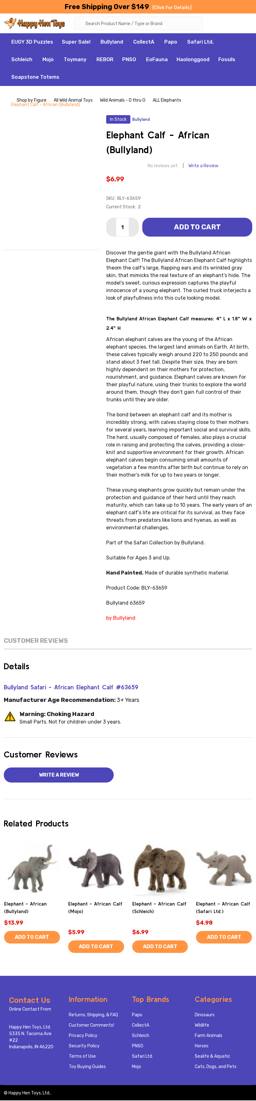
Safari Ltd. (200, 42)
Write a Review (203, 166)
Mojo (48, 60)
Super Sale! (76, 42)
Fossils (226, 60)
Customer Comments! (91, 1026)
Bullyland (112, 42)
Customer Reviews (36, 641)
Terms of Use (82, 1057)
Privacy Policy (83, 1036)
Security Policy (84, 1046)
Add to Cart (197, 227)
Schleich (21, 60)
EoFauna (157, 60)
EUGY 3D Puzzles (32, 42)
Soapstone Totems (35, 78)
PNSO (129, 60)
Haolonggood (193, 60)
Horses (202, 1046)
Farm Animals (208, 1036)
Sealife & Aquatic (212, 1057)
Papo (170, 42)
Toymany (75, 60)
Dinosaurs (205, 1015)
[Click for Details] (172, 7)
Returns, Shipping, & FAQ (93, 1015)
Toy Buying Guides (87, 1067)
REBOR (104, 60)
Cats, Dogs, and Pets (216, 1067)
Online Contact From (30, 1010)
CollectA (143, 42)
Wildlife (202, 1026)
